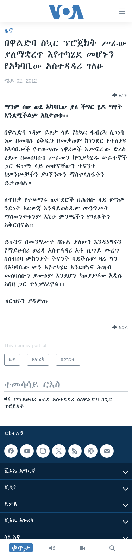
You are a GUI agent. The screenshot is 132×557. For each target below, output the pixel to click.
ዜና (8, 30)
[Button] (120, 95)
